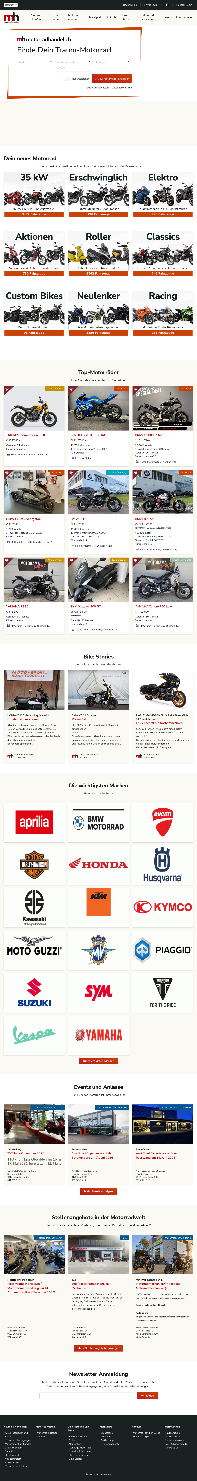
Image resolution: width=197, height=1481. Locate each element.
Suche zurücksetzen (98, 87)
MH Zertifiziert (13, 1458)
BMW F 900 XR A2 (148, 435)
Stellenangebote (110, 1444)
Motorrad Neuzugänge (17, 1440)
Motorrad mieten (74, 17)
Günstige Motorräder (80, 1447)
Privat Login (151, 5)
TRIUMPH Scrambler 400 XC (26, 435)
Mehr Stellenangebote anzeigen (98, 1348)
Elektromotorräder (79, 1455)
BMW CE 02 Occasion (84, 715)
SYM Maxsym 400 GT (86, 606)
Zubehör (105, 1436)
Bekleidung (107, 1440)
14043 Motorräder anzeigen (111, 79)
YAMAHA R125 (17, 606)
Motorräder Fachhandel (18, 1444)
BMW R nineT (145, 519)
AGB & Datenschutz (176, 1444)
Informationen (184, 17)
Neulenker (75, 1444)
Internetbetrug (173, 1436)
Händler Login (184, 5)
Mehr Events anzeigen (98, 1191)
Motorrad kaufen (36, 17)
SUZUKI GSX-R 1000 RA (88, 435)
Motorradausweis (174, 1440)
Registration (130, 5)
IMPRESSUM (172, 1447)
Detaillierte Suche (122, 87)
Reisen (167, 17)
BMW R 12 (78, 519)
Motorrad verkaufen (148, 17)
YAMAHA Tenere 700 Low (153, 606)
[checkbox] (66, 79)
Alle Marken (12, 1462)
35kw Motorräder (78, 1436)
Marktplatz (95, 17)
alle (74, 1280)
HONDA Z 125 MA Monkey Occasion (28, 715)
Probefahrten (79, 1149)
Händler (112, 17)
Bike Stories (126, 17)
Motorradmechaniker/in (20, 1280)
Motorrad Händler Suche (146, 1433)
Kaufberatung (172, 1433)
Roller (72, 1440)
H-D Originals (12, 1455)
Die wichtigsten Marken (98, 1061)
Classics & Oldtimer (80, 1451)
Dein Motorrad (56, 17)
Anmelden (147, 1395)
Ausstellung (14, 1149)
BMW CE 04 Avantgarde (23, 519)
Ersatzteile (107, 1433)
